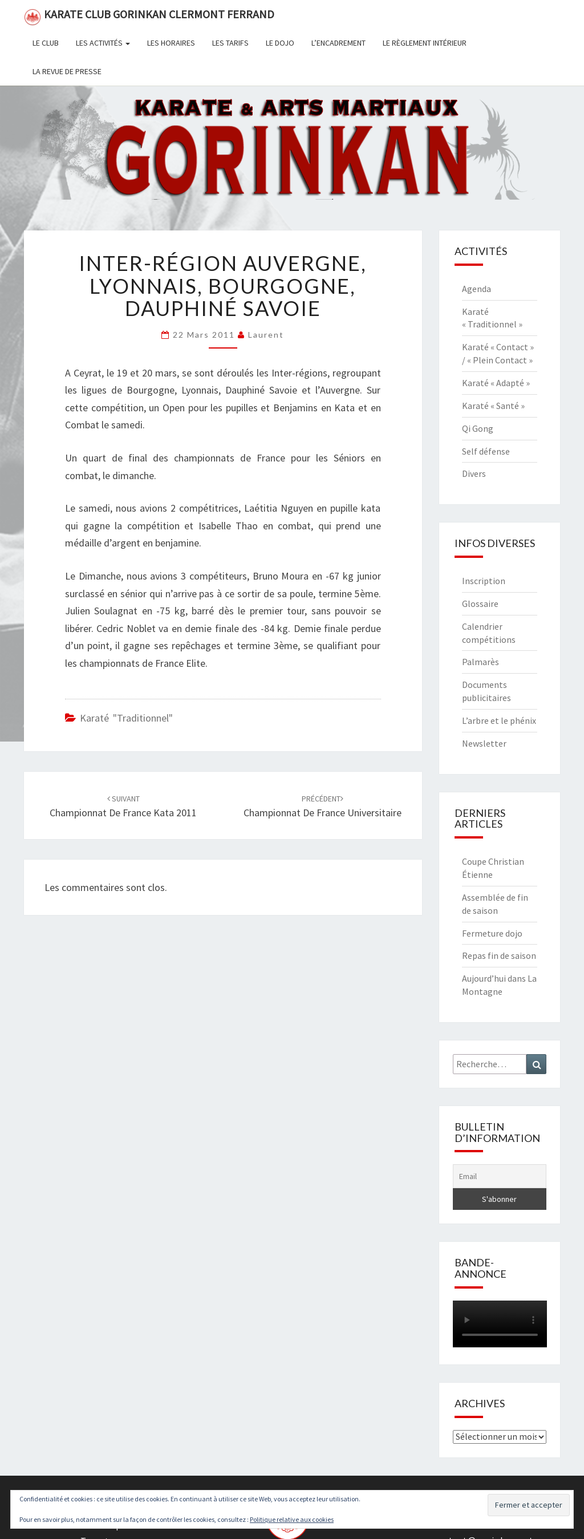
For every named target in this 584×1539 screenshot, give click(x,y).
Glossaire (480, 603)
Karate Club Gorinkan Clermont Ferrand (149, 16)
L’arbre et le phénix (499, 720)
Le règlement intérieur (425, 43)
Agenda (476, 288)
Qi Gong (477, 428)
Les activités (103, 43)
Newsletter (484, 743)
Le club (46, 43)
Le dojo (280, 43)
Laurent (266, 334)
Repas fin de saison (499, 955)
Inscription (483, 580)
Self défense (486, 451)
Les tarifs (230, 43)
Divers (474, 473)
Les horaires (171, 43)
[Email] (500, 1176)
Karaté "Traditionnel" (126, 717)
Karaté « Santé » (493, 405)
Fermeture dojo (492, 933)
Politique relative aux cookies (292, 1519)
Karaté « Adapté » (496, 382)
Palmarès (480, 661)
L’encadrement (338, 43)
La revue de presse (67, 71)
